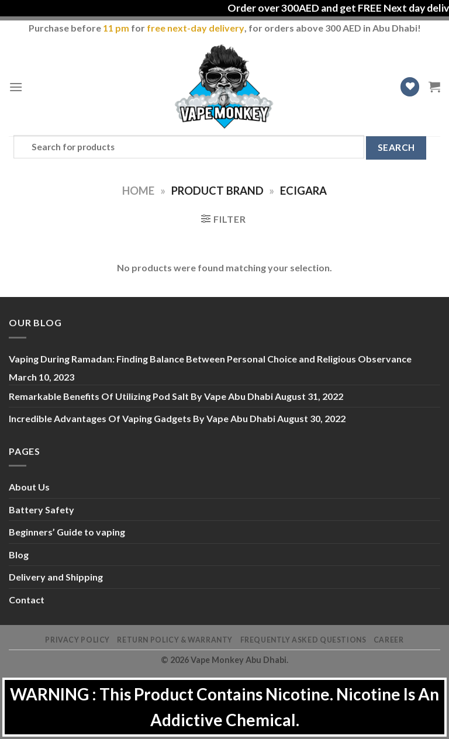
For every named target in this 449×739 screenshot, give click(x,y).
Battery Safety (41, 509)
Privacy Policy (77, 640)
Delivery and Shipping (56, 576)
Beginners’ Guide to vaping (67, 531)
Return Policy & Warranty (175, 640)
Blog (19, 554)
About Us (29, 486)
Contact (26, 599)
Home (138, 190)
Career (389, 640)
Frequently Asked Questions (303, 640)
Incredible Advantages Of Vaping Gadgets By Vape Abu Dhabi (142, 418)
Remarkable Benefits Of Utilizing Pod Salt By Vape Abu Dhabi (141, 396)
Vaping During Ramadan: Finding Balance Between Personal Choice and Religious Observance (210, 358)
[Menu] (16, 86)
